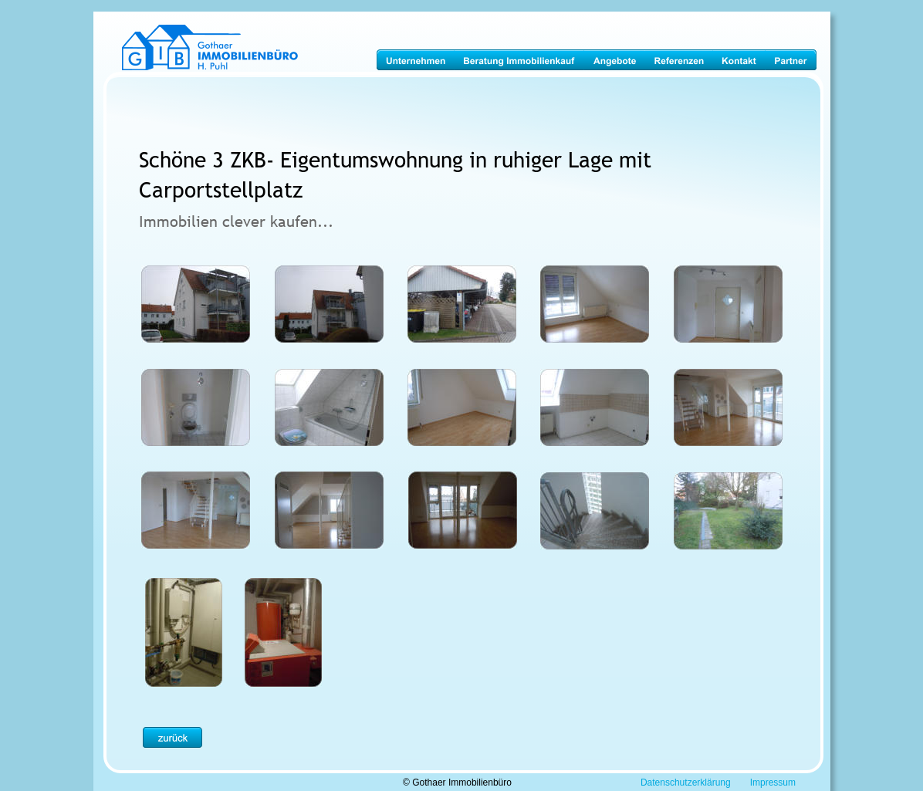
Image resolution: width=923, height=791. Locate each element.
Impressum (773, 782)
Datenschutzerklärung (686, 782)
